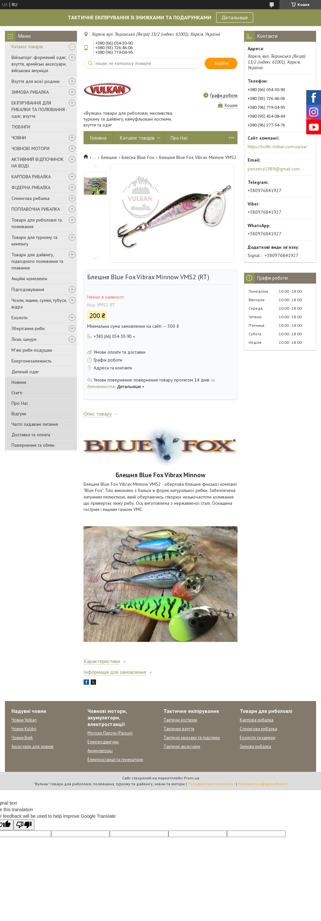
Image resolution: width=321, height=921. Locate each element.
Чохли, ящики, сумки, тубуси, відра (39, 303)
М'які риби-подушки (31, 350)
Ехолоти (19, 318)
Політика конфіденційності (263, 783)
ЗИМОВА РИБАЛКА (30, 92)
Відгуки (18, 414)
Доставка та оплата (30, 435)
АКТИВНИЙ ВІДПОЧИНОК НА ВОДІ (37, 162)
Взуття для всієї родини (35, 81)
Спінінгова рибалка (30, 198)
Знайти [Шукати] (221, 63)
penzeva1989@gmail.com (274, 169)
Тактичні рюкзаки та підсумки (191, 737)
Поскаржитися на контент (211, 783)
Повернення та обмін (32, 445)
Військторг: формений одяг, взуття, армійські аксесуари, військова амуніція (38, 63)
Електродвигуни (103, 742)
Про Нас (19, 403)
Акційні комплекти (29, 279)
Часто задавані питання (34, 424)
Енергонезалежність (31, 361)
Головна (98, 137)
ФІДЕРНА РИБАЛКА (30, 187)
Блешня (109, 157)
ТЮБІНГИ (20, 127)
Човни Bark (22, 737)
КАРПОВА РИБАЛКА (31, 177)
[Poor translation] (23, 824)
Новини (18, 382)
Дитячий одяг (25, 372)
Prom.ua (191, 777)
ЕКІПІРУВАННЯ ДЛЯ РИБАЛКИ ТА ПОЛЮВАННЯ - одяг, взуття (39, 109)
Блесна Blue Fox (138, 157)
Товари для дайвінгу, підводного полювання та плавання (37, 261)
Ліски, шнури (23, 339)
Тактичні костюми (180, 720)
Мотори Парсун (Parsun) (110, 733)
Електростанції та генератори (115, 759)
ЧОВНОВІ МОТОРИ (30, 148)
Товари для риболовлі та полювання (36, 223)
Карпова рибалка (257, 720)
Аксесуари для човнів (32, 746)
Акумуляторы (100, 751)
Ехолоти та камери (257, 737)
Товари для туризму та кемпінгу (34, 240)
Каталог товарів (27, 46)
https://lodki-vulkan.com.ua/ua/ (277, 146)
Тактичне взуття (178, 729)
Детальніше (234, 17)
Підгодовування (27, 289)
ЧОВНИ (18, 138)
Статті (16, 393)
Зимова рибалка (255, 746)
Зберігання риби (28, 328)
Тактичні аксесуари (181, 746)
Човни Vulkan (24, 720)
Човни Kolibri (23, 729)
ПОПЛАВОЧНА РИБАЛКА (35, 209)
